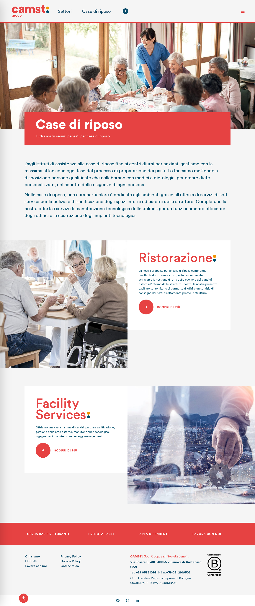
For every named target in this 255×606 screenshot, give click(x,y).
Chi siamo (32, 556)
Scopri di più (168, 307)
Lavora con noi (36, 566)
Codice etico (70, 566)
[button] (125, 11)
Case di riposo (96, 11)
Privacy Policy (71, 556)
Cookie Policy (71, 561)
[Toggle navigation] (243, 11)
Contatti (31, 561)
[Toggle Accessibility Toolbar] (24, 598)
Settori (65, 11)
